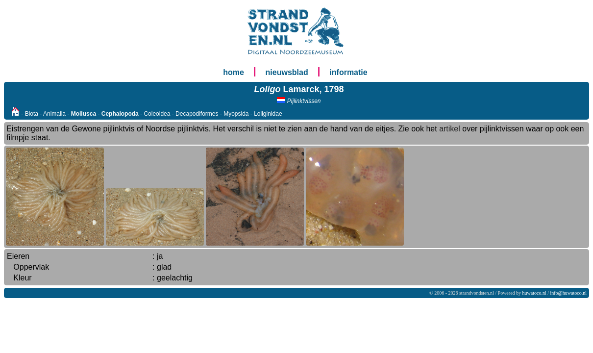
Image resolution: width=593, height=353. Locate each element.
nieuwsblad (287, 72)
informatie (348, 72)
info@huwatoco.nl (568, 293)
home (233, 72)
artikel (449, 129)
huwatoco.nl (534, 293)
